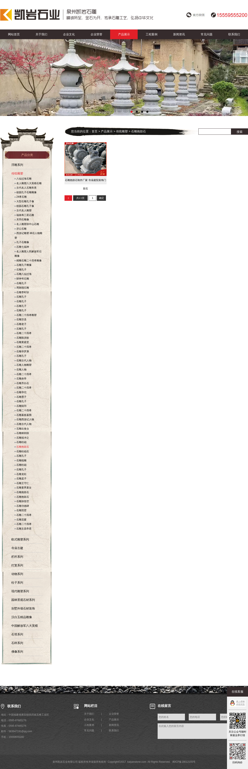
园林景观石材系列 (23, 599)
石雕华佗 (20, 392)
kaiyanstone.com (136, 761)
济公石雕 (20, 228)
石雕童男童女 (23, 487)
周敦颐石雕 (22, 287)
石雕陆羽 (20, 405)
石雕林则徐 (22, 433)
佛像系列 (17, 651)
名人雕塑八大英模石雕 (28, 183)
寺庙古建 (17, 548)
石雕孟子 (20, 478)
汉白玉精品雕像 (21, 617)
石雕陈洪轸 (22, 337)
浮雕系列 (17, 164)
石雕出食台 (22, 428)
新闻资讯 (179, 34)
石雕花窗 (20, 519)
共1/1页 (80, 198)
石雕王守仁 (22, 483)
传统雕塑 (17, 173)
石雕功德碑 (22, 505)
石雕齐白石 (22, 383)
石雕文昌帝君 (23, 528)
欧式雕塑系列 (20, 539)
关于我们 (41, 34)
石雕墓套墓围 (23, 415)
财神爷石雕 (22, 278)
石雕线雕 (20, 460)
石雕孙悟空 (22, 501)
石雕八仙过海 (23, 274)
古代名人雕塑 (23, 210)
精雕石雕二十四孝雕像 (28, 260)
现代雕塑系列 (20, 591)
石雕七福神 (22, 246)
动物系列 (17, 574)
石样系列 (17, 643)
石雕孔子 (20, 269)
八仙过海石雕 (23, 178)
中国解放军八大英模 (24, 625)
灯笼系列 (17, 565)
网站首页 (14, 34)
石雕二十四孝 (23, 333)
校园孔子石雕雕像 (26, 192)
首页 (95, 131)
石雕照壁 (20, 510)
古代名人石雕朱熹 (26, 187)
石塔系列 (17, 634)
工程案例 (151, 34)
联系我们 (234, 34)
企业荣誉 (96, 34)
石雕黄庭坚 (22, 342)
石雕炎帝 (20, 378)
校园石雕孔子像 (24, 206)
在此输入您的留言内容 (193, 731)
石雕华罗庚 (22, 351)
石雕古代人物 (23, 360)
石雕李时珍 (22, 292)
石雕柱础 (20, 442)
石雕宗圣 (20, 319)
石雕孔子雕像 (23, 264)
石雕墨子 (20, 396)
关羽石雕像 (22, 219)
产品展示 (124, 34)
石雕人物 (20, 369)
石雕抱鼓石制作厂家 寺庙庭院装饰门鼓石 (85, 181)
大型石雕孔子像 (24, 201)
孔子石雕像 (22, 242)
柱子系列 (17, 582)
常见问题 (206, 34)
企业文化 (69, 34)
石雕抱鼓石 (22, 446)
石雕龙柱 (20, 474)
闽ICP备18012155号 (183, 761)
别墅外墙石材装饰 (23, 608)
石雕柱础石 (22, 451)
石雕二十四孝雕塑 (26, 315)
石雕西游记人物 (24, 419)
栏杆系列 (17, 556)
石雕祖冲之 (22, 437)
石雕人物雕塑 (23, 364)
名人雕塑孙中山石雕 (27, 224)
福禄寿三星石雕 (24, 215)
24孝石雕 (21, 196)
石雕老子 (20, 324)
